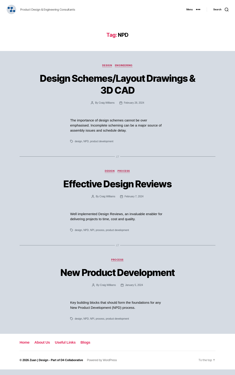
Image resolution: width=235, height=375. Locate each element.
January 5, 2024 (134, 290)
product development (102, 146)
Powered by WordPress (102, 365)
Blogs (88, 348)
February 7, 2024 (134, 201)
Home (25, 348)
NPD (86, 146)
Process (124, 176)
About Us (43, 348)
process (100, 235)
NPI (92, 235)
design (78, 146)
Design (107, 70)
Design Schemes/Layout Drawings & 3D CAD (117, 89)
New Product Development (117, 277)
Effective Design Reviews (117, 189)
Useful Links (67, 348)
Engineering (124, 70)
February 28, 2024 (134, 107)
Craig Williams (106, 107)
